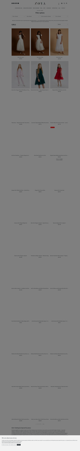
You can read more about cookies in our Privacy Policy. (11, 442)
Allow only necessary (5, 444)
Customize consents (13, 444)
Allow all (19, 444)
